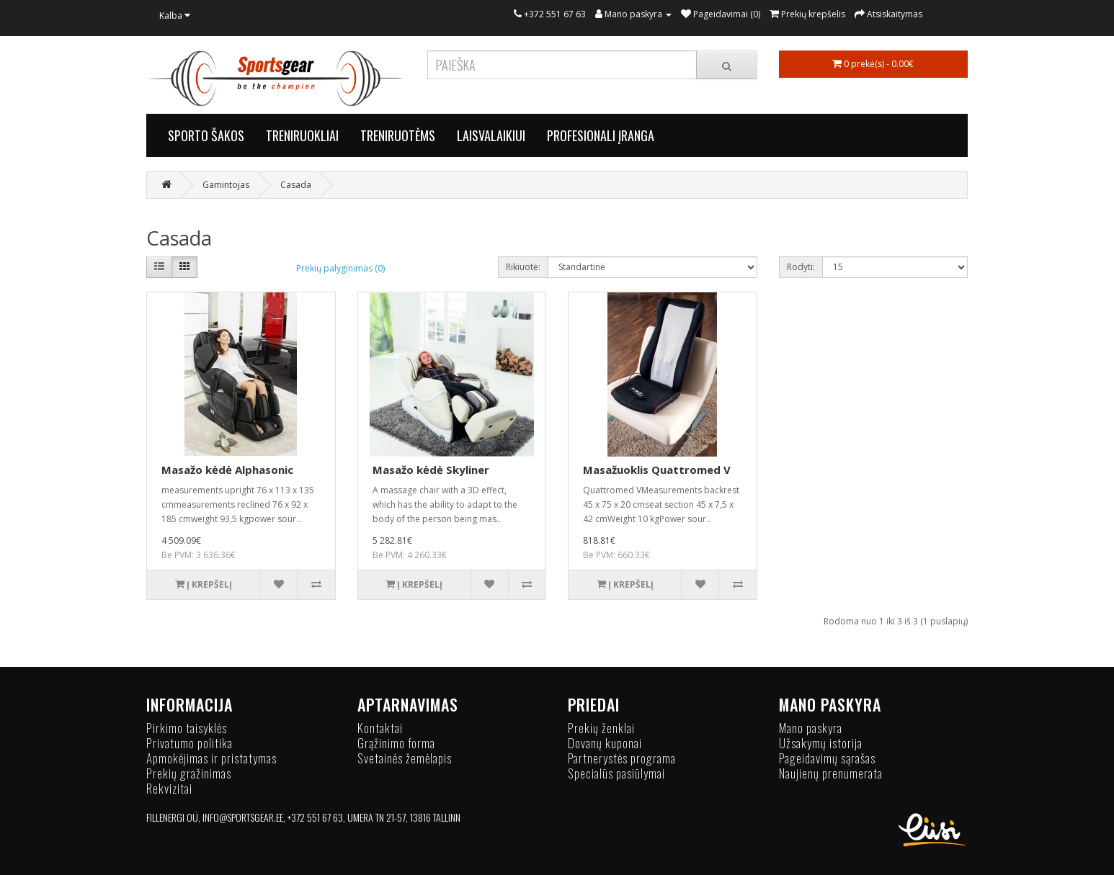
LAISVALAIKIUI (491, 135)
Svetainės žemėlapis (404, 758)
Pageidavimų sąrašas (827, 758)
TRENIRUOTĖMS (397, 135)
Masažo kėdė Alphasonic (227, 469)
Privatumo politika (189, 743)
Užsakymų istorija (821, 743)
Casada (295, 185)
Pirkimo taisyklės (186, 728)
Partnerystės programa (622, 758)
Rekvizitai (169, 788)
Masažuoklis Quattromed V (657, 469)
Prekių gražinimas (188, 773)
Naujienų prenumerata (831, 773)
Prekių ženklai (601, 728)
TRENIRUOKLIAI (302, 135)
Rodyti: (801, 267)
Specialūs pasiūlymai (616, 773)
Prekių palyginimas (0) (340, 268)
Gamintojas (225, 185)
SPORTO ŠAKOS (206, 135)
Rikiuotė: (523, 267)
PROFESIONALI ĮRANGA (600, 135)
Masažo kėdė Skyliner (431, 469)
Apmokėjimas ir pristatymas (211, 758)
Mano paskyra (810, 728)
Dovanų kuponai (605, 743)
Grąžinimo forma (396, 743)
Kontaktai (380, 728)
